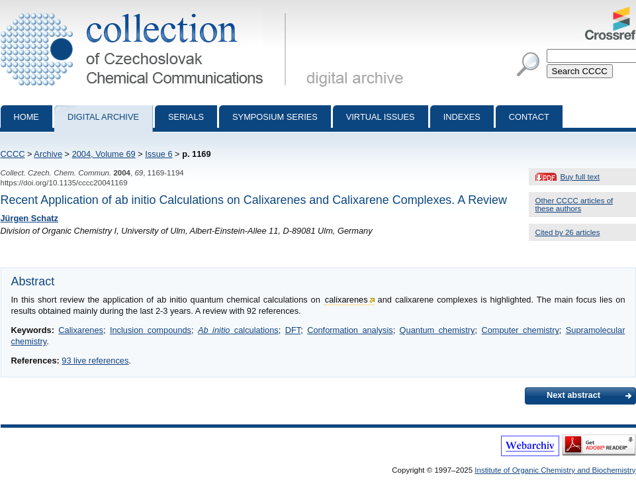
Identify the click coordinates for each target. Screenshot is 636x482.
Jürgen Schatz (29, 218)
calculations (238, 330)
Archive (48, 154)
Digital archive (103, 117)
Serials (186, 117)
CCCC (13, 154)
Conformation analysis (349, 330)
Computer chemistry (520, 330)
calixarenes (346, 300)
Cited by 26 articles (567, 232)
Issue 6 (158, 154)
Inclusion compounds (150, 330)
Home (26, 117)
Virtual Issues (380, 117)
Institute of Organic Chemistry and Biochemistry (555, 470)
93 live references (95, 360)
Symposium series (275, 117)
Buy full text (580, 177)
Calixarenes (80, 330)
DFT (292, 330)
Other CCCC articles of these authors (574, 205)
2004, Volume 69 (104, 154)
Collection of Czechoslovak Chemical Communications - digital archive (146, 12)
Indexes (461, 117)
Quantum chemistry (437, 330)
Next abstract (573, 395)
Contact (529, 117)
